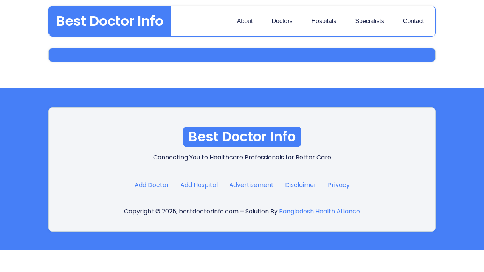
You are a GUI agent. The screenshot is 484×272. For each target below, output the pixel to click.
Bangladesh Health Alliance (319, 211)
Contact (413, 21)
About (245, 21)
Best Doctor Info (109, 21)
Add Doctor (152, 185)
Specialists (369, 21)
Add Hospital (199, 185)
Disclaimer (300, 185)
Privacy (339, 185)
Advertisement (251, 185)
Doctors (281, 21)
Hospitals (324, 21)
